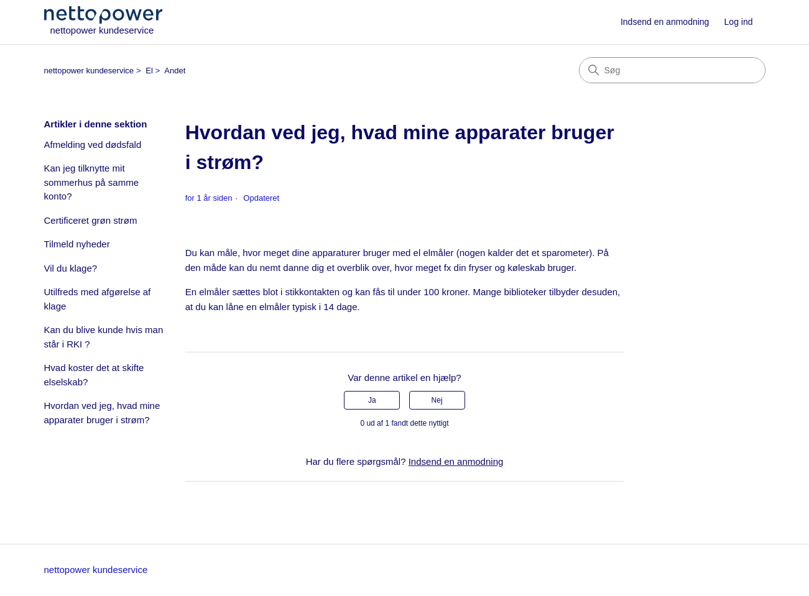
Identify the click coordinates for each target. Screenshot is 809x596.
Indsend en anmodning (665, 22)
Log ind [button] (738, 22)
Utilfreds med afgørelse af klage (97, 299)
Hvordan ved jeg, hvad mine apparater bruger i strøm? (102, 412)
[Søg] (672, 70)
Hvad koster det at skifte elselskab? (94, 374)
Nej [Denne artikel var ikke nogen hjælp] (437, 400)
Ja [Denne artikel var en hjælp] (372, 400)
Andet (174, 70)
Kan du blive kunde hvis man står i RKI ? (104, 336)
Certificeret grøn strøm (90, 220)
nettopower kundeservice (89, 70)
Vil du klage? (71, 268)
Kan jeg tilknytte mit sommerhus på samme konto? (91, 182)
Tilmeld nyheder (77, 244)
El (149, 70)
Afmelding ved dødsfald (93, 144)
